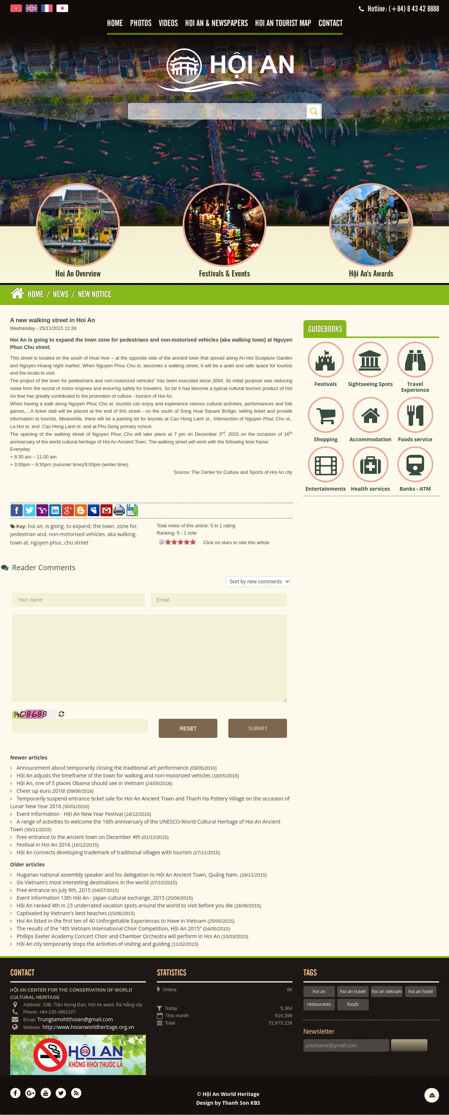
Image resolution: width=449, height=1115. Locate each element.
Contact (331, 23)
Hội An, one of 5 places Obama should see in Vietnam (80, 783)
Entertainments (326, 489)
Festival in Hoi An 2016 (43, 844)
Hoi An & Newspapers (216, 23)
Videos (168, 23)
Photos (140, 23)
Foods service (415, 439)
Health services (370, 489)
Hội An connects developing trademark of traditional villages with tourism (104, 852)
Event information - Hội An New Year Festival (69, 814)
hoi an (319, 992)
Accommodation (370, 439)
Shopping (326, 439)
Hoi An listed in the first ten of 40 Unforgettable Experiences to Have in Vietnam (111, 921)
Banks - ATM (415, 489)
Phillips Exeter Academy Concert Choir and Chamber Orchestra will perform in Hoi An (118, 936)
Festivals (325, 384)
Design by (228, 1103)
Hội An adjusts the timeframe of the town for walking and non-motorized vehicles (113, 775)
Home (115, 23)
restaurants (319, 1004)
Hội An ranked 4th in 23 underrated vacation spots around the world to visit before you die (124, 905)
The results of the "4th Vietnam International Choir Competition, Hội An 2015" (109, 928)
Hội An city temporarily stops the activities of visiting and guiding (93, 944)
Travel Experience (415, 387)
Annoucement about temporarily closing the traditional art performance (102, 768)
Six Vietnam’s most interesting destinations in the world (82, 882)
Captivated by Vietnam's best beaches (61, 913)
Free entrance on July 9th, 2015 (53, 890)
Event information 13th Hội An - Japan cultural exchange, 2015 (90, 898)
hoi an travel (352, 992)
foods (353, 1004)
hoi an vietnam (387, 992)
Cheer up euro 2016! (40, 791)
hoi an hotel (420, 992)
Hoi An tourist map (283, 23)
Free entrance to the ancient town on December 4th (78, 837)
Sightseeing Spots (370, 384)
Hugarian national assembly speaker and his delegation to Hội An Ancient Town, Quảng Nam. (127, 874)
